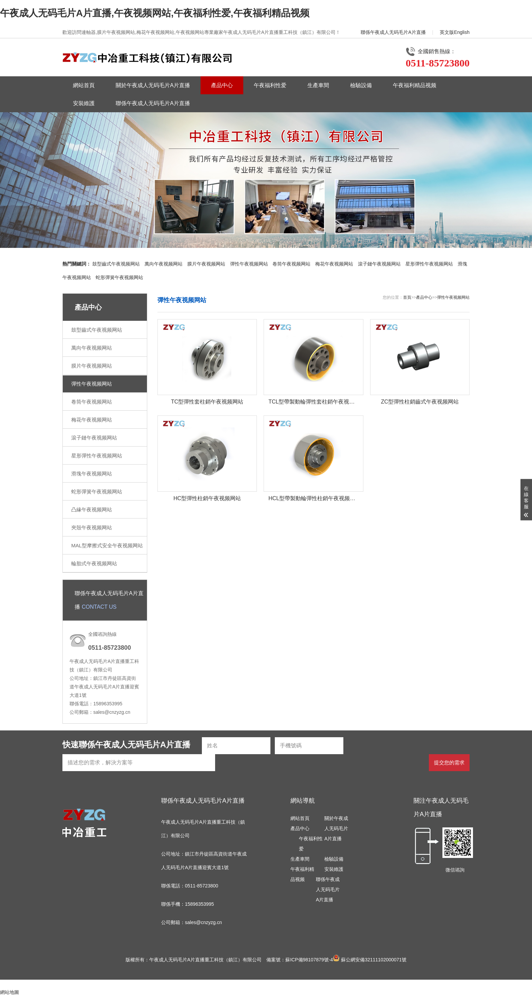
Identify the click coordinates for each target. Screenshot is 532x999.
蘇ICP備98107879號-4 (309, 959)
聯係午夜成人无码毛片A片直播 (393, 32)
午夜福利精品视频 (414, 85)
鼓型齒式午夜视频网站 (116, 264)
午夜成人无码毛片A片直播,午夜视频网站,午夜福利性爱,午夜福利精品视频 (154, 13)
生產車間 (318, 85)
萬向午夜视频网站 (164, 264)
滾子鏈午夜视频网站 (379, 264)
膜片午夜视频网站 (206, 264)
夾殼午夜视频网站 (91, 527)
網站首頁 (84, 85)
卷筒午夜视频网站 (291, 264)
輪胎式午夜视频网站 (94, 563)
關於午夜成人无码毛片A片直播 (153, 85)
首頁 (407, 297)
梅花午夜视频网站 (334, 264)
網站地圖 (9, 992)
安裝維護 (84, 103)
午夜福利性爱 (270, 85)
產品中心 (222, 85)
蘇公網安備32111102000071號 (369, 959)
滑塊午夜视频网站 (91, 473)
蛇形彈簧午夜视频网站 (119, 277)
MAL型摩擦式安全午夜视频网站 (107, 545)
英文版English (455, 32)
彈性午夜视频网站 (249, 264)
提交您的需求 (449, 762)
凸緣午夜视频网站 (91, 509)
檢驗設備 (361, 85)
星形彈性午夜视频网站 (429, 264)
